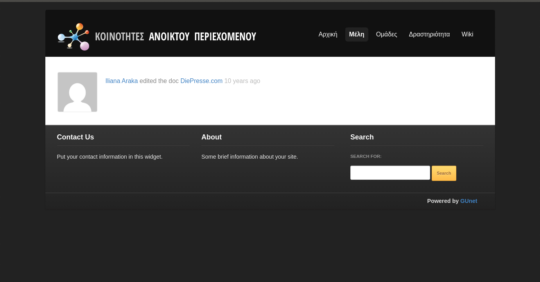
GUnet (468, 201)
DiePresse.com (201, 81)
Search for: (366, 156)
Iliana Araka (122, 81)
